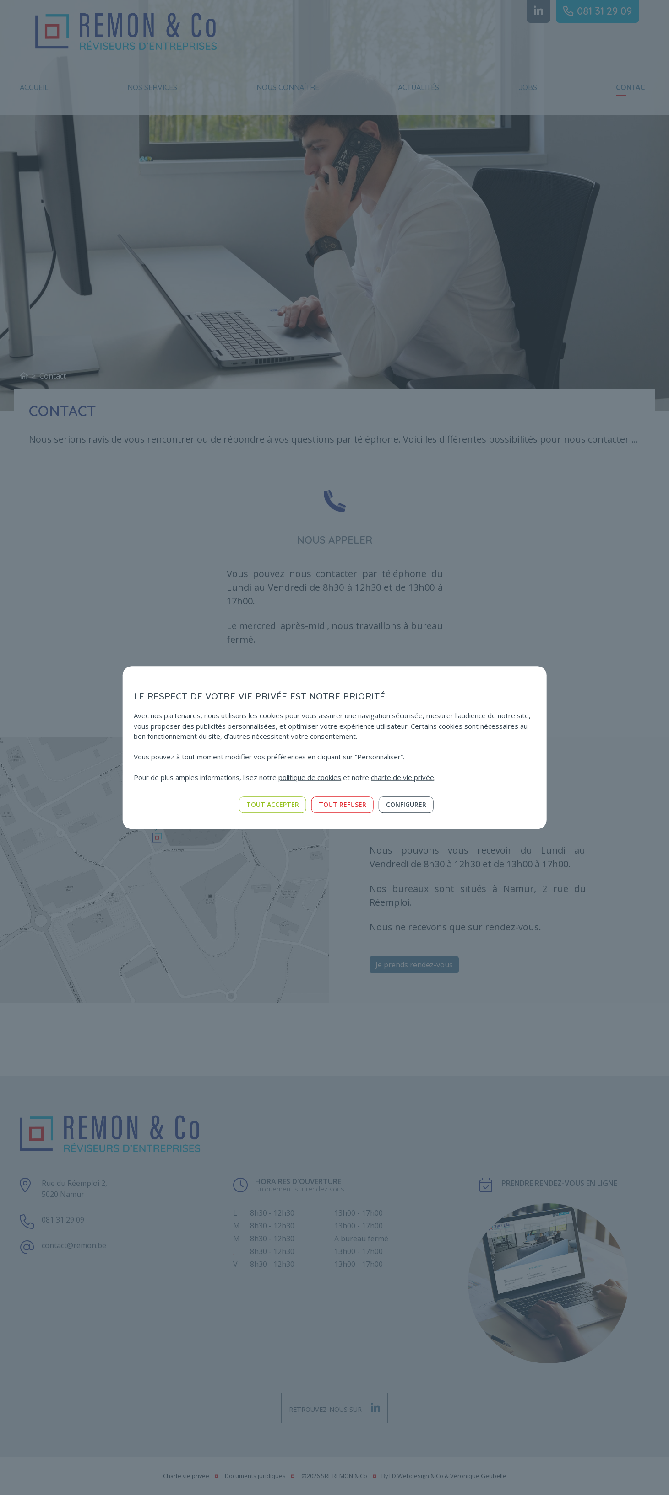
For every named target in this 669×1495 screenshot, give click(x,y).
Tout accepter (272, 804)
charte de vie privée (402, 777)
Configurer (406, 804)
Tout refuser (342, 804)
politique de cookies (309, 777)
